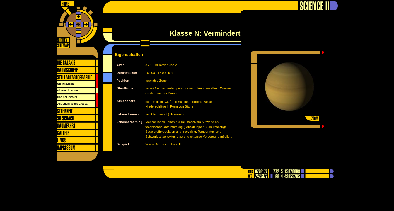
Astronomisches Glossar (73, 103)
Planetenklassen (67, 90)
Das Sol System (67, 97)
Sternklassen (65, 83)
